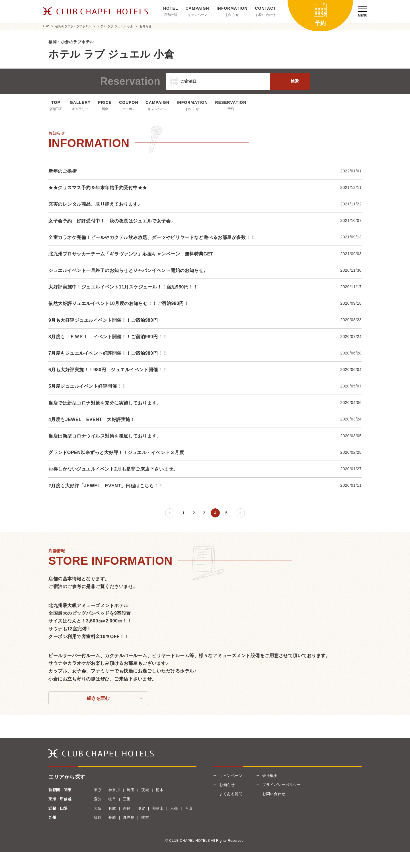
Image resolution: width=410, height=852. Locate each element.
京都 (174, 808)
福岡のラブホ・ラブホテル (73, 26)
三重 (127, 799)
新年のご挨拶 (62, 171)
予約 (230, 109)
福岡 (98, 817)
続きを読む (98, 698)
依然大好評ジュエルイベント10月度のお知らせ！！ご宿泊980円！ (118, 303)
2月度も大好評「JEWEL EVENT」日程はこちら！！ (105, 485)
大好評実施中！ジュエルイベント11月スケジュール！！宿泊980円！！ (123, 286)
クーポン (128, 109)
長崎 (112, 817)
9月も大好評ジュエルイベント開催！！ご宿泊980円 (103, 320)
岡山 (188, 808)
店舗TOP (55, 109)
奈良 (127, 808)
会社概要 (270, 775)
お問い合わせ (265, 15)
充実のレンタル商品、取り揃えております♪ (94, 204)
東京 (98, 790)
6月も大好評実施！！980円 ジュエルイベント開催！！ (107, 369)
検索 (295, 81)
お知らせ (232, 15)
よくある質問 (230, 794)
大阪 (98, 808)
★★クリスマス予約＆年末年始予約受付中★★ (97, 187)
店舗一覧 (170, 15)
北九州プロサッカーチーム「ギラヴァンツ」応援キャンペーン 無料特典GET (130, 253)
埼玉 (130, 790)
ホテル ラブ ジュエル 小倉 (115, 26)
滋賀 (141, 808)
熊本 (145, 817)
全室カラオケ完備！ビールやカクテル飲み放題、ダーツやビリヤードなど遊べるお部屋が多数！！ (151, 237)
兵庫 (112, 808)
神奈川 (114, 790)
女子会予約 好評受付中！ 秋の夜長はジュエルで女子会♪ (110, 220)
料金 (105, 109)
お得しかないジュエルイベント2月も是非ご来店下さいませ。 (113, 469)
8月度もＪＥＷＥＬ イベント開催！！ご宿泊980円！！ (107, 336)
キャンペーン (197, 15)
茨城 (145, 790)
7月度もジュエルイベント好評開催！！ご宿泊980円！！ (107, 353)
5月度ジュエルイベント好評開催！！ (87, 386)
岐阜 (112, 799)
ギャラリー (80, 109)
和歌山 (158, 808)
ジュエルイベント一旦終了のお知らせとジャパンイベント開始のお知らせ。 (128, 270)
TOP (46, 26)
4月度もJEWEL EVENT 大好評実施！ (94, 419)
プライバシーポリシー (281, 785)
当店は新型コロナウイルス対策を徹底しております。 (104, 436)
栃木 (159, 790)
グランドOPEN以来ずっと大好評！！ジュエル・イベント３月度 (116, 452)
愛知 (98, 799)
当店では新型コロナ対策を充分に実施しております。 (104, 403)
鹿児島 (129, 817)
